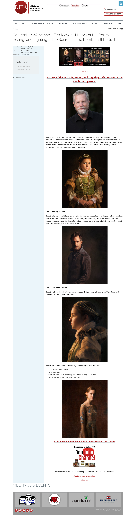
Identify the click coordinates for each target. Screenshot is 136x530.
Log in (121, 3)
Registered (16, 54)
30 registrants (25, 54)
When (17, 47)
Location (16, 51)
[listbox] (115, 29)
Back (16, 29)
